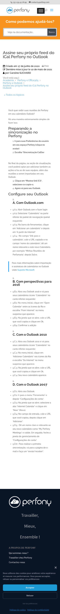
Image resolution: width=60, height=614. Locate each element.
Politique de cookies (18, 610)
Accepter (30, 587)
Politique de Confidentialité (38, 610)
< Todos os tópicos (14, 94)
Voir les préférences (30, 604)
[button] (55, 567)
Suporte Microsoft (25, 270)
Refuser (30, 595)
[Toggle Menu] (40, 10)
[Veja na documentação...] (26, 32)
